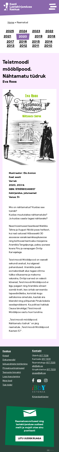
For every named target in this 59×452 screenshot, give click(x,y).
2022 (49, 31)
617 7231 (46, 359)
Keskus (7, 351)
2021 (7, 36)
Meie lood (7, 380)
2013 (10, 46)
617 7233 (51, 369)
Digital (50, 450)
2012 (23, 46)
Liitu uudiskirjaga (29, 438)
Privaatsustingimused (13, 368)
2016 (23, 42)
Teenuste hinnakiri (12, 372)
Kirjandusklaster (40, 396)
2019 (38, 36)
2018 (51, 36)
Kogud (6, 355)
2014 (48, 42)
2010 (48, 46)
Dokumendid (9, 359)
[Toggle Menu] (52, 5)
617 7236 (43, 355)
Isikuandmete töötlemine (15, 364)
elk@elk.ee (37, 366)
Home (11, 22)
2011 (35, 46)
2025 (10, 31)
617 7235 (50, 362)
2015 (36, 42)
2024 (23, 31)
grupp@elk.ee (39, 373)
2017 (10, 42)
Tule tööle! (7, 384)
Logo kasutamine (11, 376)
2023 (36, 31)
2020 (23, 37)
